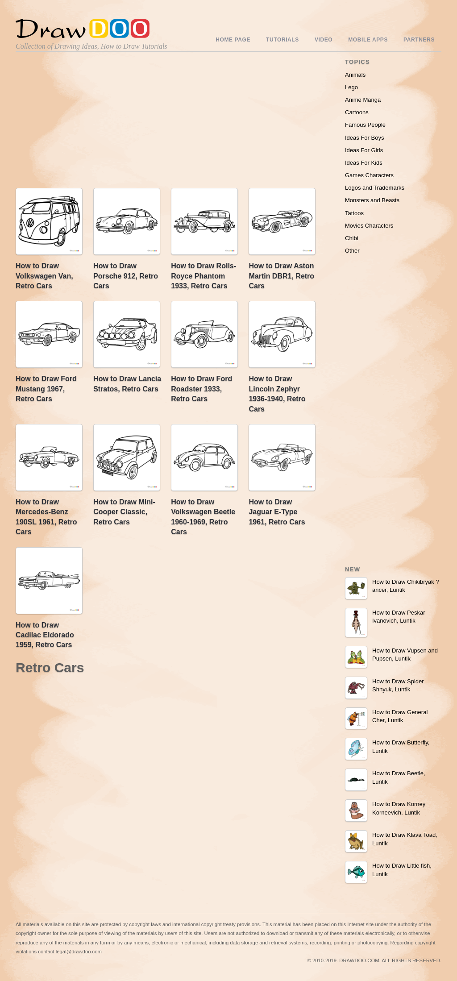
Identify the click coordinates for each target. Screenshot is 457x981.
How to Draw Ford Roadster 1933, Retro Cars (201, 389)
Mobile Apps (368, 40)
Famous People (365, 124)
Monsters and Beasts (372, 200)
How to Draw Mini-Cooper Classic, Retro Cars (124, 512)
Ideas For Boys (364, 137)
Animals (355, 74)
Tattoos (354, 213)
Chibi (351, 238)
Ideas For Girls (364, 150)
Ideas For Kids (363, 162)
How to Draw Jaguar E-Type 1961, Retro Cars (277, 512)
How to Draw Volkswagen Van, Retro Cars (44, 276)
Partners (419, 40)
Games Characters (369, 175)
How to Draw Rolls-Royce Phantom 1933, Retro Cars (203, 276)
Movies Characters (369, 225)
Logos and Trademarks (374, 187)
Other (352, 250)
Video (323, 40)
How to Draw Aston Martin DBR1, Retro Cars (281, 276)
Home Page (233, 40)
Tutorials (282, 40)
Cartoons (357, 112)
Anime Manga (363, 99)
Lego (351, 87)
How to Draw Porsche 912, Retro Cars (125, 276)
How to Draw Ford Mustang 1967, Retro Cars (46, 389)
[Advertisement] (91, 121)
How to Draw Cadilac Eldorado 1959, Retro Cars (45, 635)
